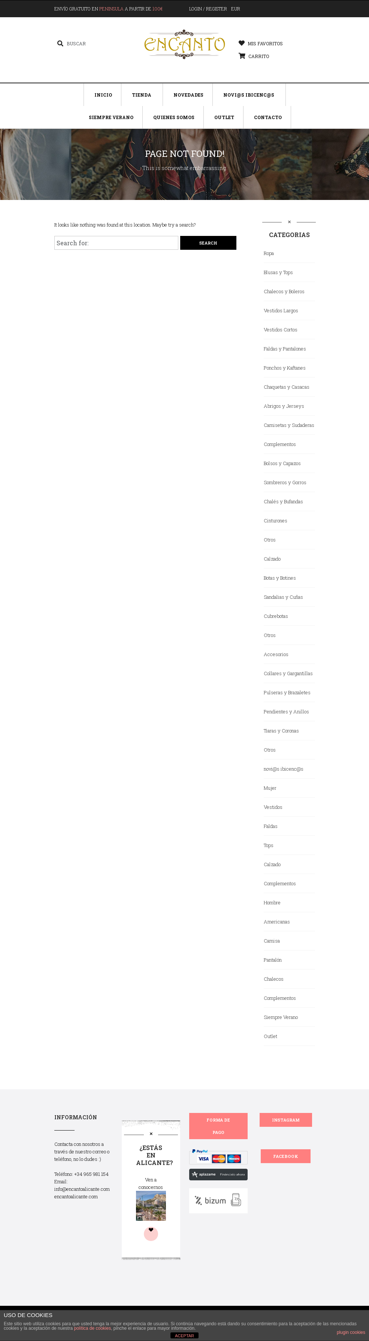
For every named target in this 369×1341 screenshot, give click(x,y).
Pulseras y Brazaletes (287, 692)
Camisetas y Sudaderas (289, 425)
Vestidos (273, 807)
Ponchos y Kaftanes (285, 367)
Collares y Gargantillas (288, 673)
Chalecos (274, 979)
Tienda (141, 95)
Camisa (272, 940)
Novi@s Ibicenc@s (248, 95)
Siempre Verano (111, 117)
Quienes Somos (173, 117)
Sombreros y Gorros (285, 482)
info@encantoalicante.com (82, 1189)
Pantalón (273, 959)
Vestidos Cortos (280, 329)
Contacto (268, 117)
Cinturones (275, 520)
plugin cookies (351, 1332)
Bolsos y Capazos (282, 463)
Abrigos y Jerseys (284, 406)
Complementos (280, 444)
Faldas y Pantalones (285, 348)
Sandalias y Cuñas (283, 597)
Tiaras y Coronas (281, 730)
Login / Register (208, 9)
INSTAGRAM (286, 1120)
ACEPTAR (184, 1336)
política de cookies (92, 1328)
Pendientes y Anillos (286, 711)
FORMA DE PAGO (218, 1126)
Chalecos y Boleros (284, 291)
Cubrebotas (276, 616)
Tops (268, 845)
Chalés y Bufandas (283, 501)
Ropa (269, 253)
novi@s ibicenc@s (283, 768)
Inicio (103, 95)
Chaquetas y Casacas (286, 386)
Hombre (272, 902)
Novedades (188, 95)
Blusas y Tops (278, 272)
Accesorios (276, 654)
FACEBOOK (285, 1156)
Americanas (277, 921)
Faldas (271, 826)
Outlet (224, 117)
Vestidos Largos (281, 310)
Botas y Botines (280, 577)
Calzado (272, 558)
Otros (270, 539)
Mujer (270, 788)
